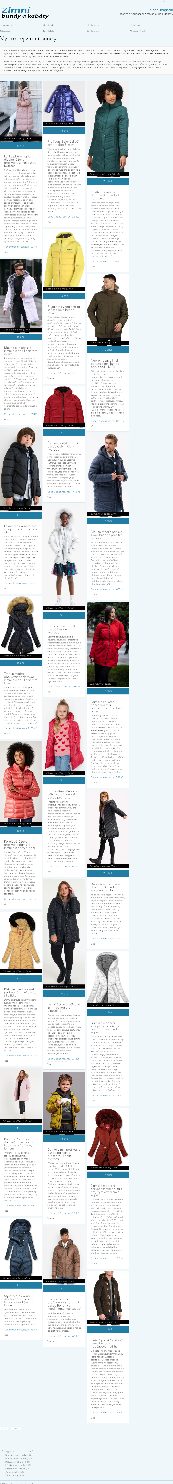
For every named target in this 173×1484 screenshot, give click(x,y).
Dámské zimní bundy (13, 138)
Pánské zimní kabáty (138, 31)
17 (12, 1429)
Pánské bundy (135, 25)
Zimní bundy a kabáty (8, 25)
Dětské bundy (5, 31)
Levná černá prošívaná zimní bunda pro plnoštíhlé (63, 1007)
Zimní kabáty (48, 31)
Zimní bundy (48, 25)
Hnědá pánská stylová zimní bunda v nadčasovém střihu (106, 1343)
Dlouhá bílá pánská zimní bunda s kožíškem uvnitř (20, 351)
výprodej (8, 53)
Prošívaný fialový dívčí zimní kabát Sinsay (63, 143)
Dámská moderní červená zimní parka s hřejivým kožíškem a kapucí (106, 1190)
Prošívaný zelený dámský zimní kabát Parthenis (105, 195)
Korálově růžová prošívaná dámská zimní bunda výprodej (19, 844)
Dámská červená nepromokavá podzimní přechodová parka (106, 707)
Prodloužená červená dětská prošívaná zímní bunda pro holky (63, 794)
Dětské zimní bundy (56, 123)
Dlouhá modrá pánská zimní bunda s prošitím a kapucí (107, 535)
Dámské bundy (92, 25)
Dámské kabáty (92, 31)
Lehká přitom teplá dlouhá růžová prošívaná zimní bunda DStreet (20, 161)
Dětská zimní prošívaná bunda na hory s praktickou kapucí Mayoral (63, 1154)
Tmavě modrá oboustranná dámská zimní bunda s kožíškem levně (20, 678)
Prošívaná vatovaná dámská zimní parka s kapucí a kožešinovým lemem (19, 1144)
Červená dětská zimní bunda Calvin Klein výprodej (62, 446)
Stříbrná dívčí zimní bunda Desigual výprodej (61, 629)
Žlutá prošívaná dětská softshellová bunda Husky (63, 310)
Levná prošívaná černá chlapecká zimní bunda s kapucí (20, 529)
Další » (17, 1429)
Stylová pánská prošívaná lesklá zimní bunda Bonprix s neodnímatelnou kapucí (64, 1304)
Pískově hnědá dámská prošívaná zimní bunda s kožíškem (20, 992)
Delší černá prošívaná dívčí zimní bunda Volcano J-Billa (106, 887)
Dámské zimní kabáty (15, 1459)
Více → (7, 252)
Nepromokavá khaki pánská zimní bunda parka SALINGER (105, 363)
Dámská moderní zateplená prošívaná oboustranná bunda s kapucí (106, 1028)
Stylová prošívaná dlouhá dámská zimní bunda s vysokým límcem (19, 1301)
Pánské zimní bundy (13, 329)
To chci (21, 145)
